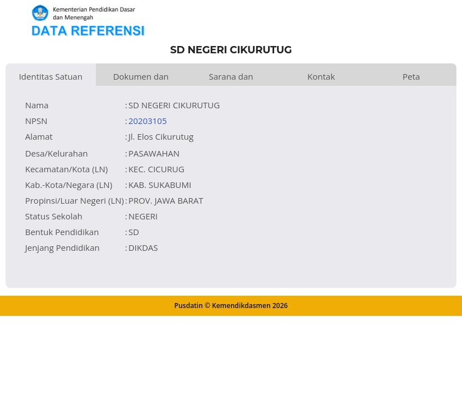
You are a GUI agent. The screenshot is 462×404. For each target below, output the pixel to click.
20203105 (147, 120)
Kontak (321, 76)
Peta (411, 76)
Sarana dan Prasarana (231, 78)
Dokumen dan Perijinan (141, 78)
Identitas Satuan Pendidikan (51, 78)
